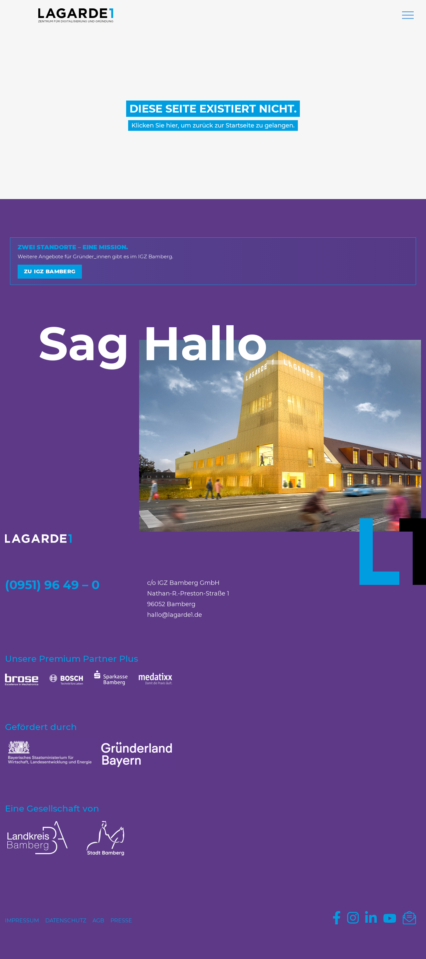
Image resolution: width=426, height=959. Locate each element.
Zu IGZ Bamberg (50, 271)
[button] (408, 16)
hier (172, 125)
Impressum (22, 920)
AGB (98, 920)
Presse (121, 920)
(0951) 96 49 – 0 (52, 585)
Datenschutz (65, 920)
